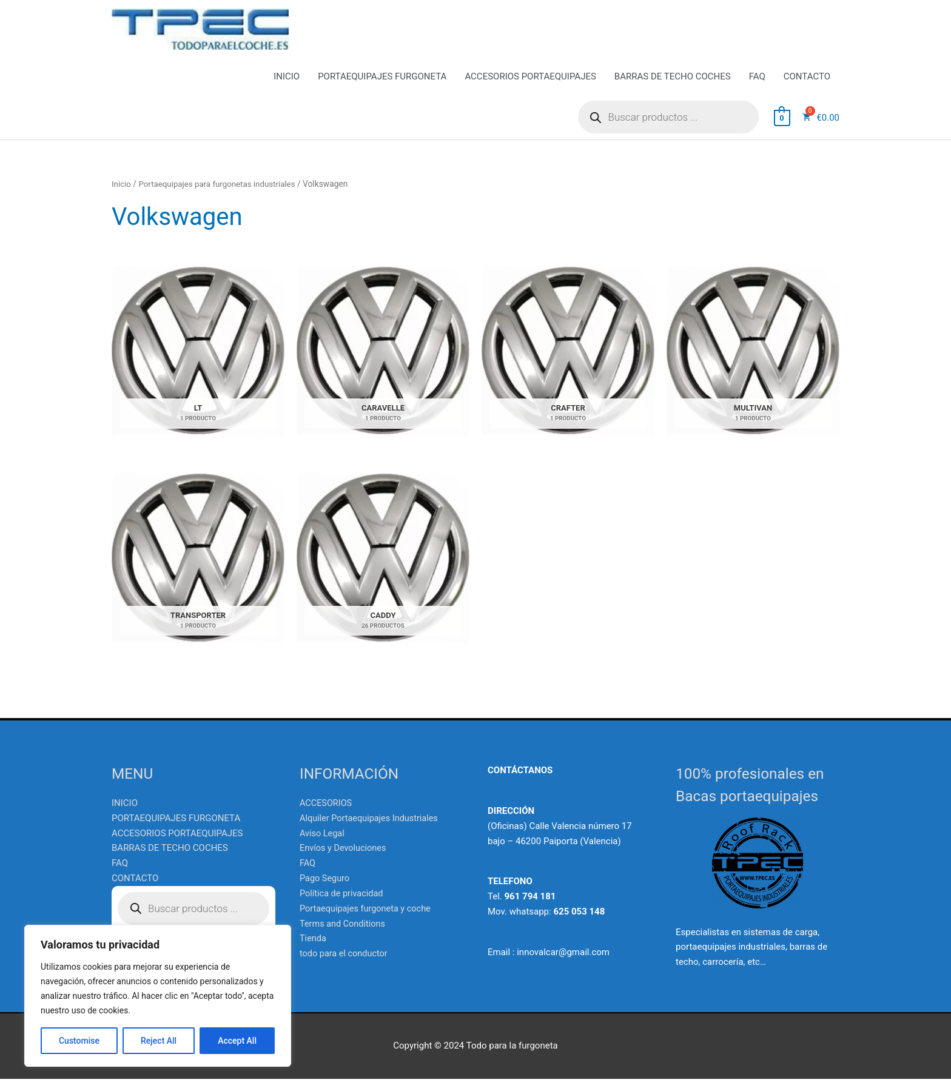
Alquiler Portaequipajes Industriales (371, 830)
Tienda (313, 950)
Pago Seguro (325, 890)
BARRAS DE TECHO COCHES (672, 88)
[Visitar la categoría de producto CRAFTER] (568, 362)
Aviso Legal (323, 845)
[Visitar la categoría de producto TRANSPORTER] (198, 570)
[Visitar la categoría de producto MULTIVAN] (753, 362)
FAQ (757, 88)
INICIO (287, 88)
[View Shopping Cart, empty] (782, 129)
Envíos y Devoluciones (344, 860)
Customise (79, 1041)
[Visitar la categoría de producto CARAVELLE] (383, 362)
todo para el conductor (345, 965)
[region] (157, 996)
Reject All (158, 1041)
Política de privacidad (343, 905)
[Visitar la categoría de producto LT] (198, 362)
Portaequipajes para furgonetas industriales (220, 196)
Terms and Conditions (344, 935)
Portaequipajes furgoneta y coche (367, 920)
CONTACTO (807, 88)
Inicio (122, 196)
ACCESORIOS (327, 815)
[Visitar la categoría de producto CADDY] (383, 570)
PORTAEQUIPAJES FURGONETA (382, 88)
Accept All (237, 1041)
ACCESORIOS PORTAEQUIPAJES (530, 88)
